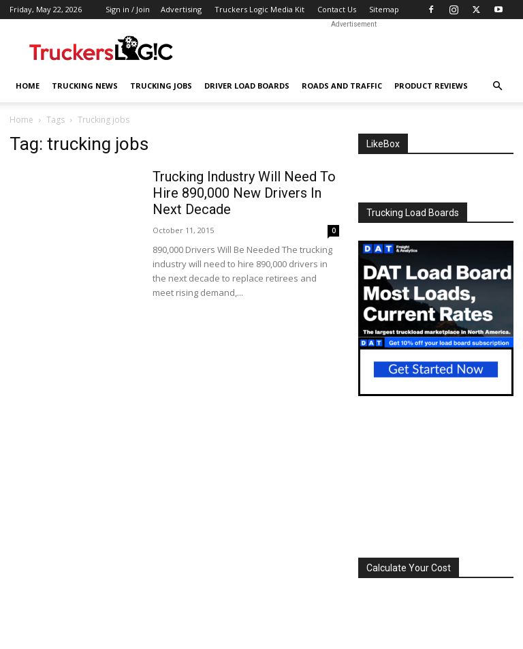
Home (27, 85)
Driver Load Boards (246, 85)
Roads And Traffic (342, 85)
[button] (497, 86)
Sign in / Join (128, 9)
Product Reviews (431, 85)
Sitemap (384, 9)
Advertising (181, 9)
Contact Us (336, 9)
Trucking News (85, 85)
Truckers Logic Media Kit (259, 9)
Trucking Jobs (161, 85)
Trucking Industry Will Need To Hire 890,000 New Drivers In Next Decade (244, 192)
